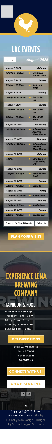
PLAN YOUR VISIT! (26, 236)
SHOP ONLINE (26, 383)
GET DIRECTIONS (26, 339)
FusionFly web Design (19, 420)
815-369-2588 (25, 355)
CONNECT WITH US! (26, 371)
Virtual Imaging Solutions (28, 424)
